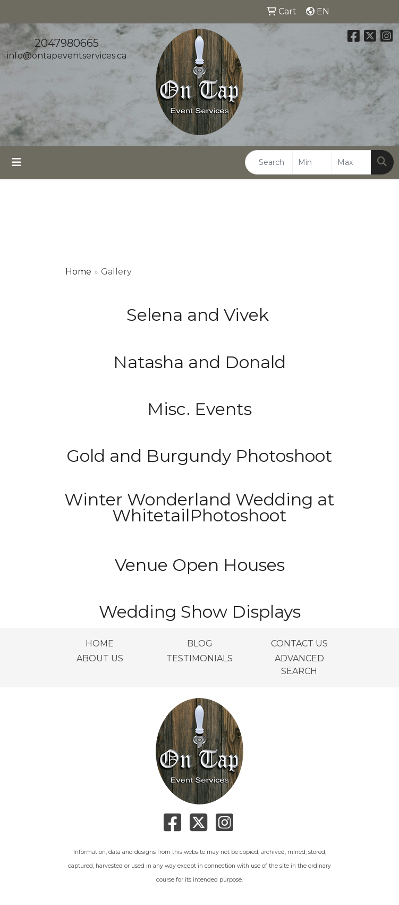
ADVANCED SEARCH (299, 664)
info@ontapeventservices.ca (66, 56)
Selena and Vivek (199, 314)
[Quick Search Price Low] (312, 162)
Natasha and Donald (199, 362)
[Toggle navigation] (16, 162)
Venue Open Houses (200, 564)
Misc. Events (199, 408)
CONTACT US (299, 643)
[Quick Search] (269, 162)
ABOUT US (100, 658)
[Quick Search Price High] (351, 162)
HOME (100, 643)
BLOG (200, 643)
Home (78, 272)
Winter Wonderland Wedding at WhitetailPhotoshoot (199, 507)
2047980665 (67, 43)
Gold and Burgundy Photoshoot (199, 455)
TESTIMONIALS (199, 658)
